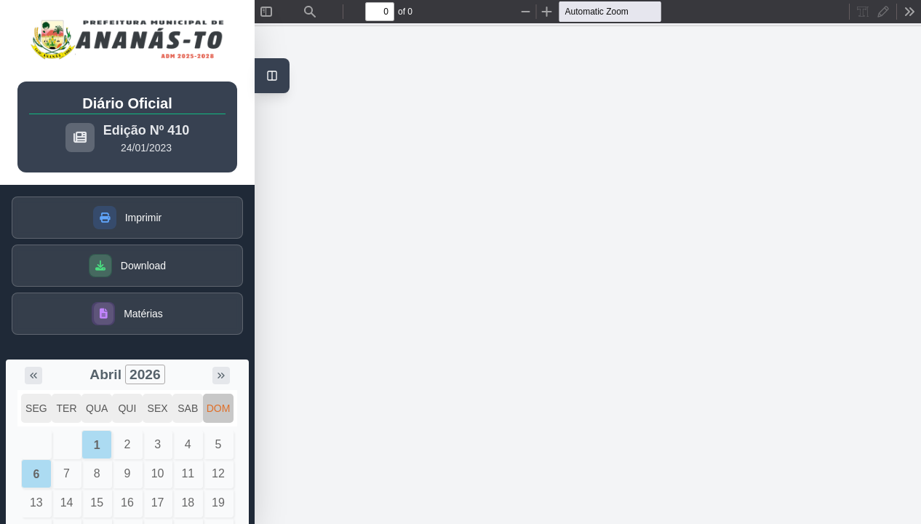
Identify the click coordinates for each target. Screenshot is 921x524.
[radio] (863, 11)
